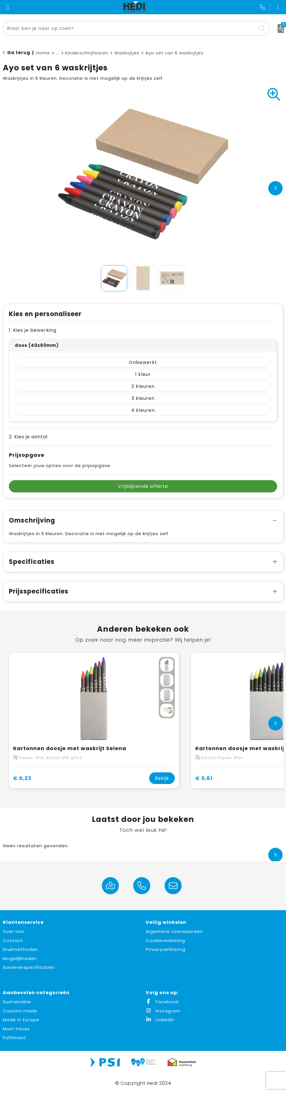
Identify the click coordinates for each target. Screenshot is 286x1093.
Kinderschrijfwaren (86, 53)
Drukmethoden (20, 949)
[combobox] (130, 28)
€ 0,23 (22, 778)
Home (43, 53)
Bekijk (162, 778)
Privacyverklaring (165, 949)
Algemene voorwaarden (174, 931)
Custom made (20, 1011)
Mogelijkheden (20, 958)
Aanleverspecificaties (29, 967)
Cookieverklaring (165, 940)
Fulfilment (14, 1038)
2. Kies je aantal (28, 437)
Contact (13, 940)
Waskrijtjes (126, 53)
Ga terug (18, 53)
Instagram (163, 1011)
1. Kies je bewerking (32, 330)
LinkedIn (160, 1020)
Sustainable (17, 1002)
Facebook (162, 1002)
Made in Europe (21, 1020)
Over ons (13, 931)
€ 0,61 (203, 778)
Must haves (16, 1029)
